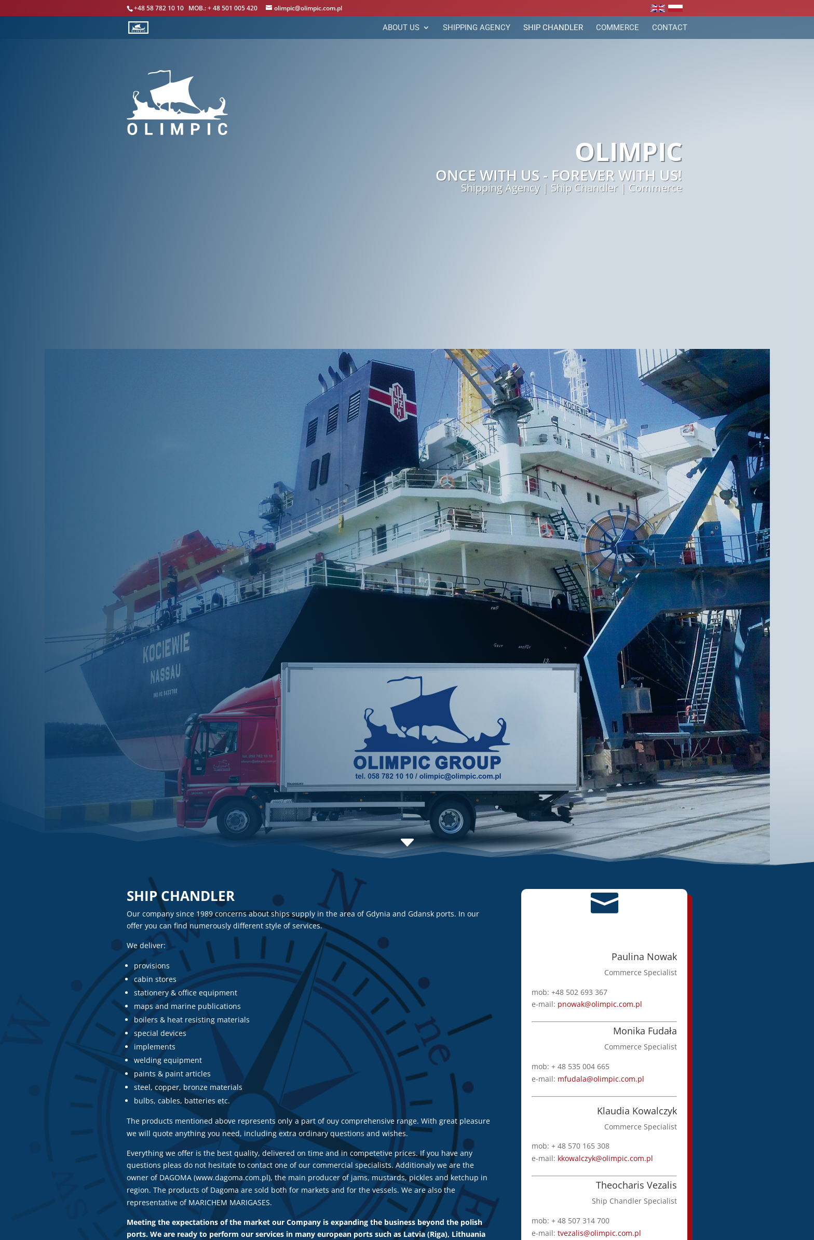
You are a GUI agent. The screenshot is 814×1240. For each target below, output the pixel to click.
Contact (669, 28)
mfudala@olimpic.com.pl (601, 1078)
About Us (401, 28)
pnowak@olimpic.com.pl (600, 1004)
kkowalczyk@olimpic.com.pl (605, 1158)
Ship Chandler (553, 28)
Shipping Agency (476, 28)
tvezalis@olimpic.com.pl (599, 1232)
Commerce (617, 28)
